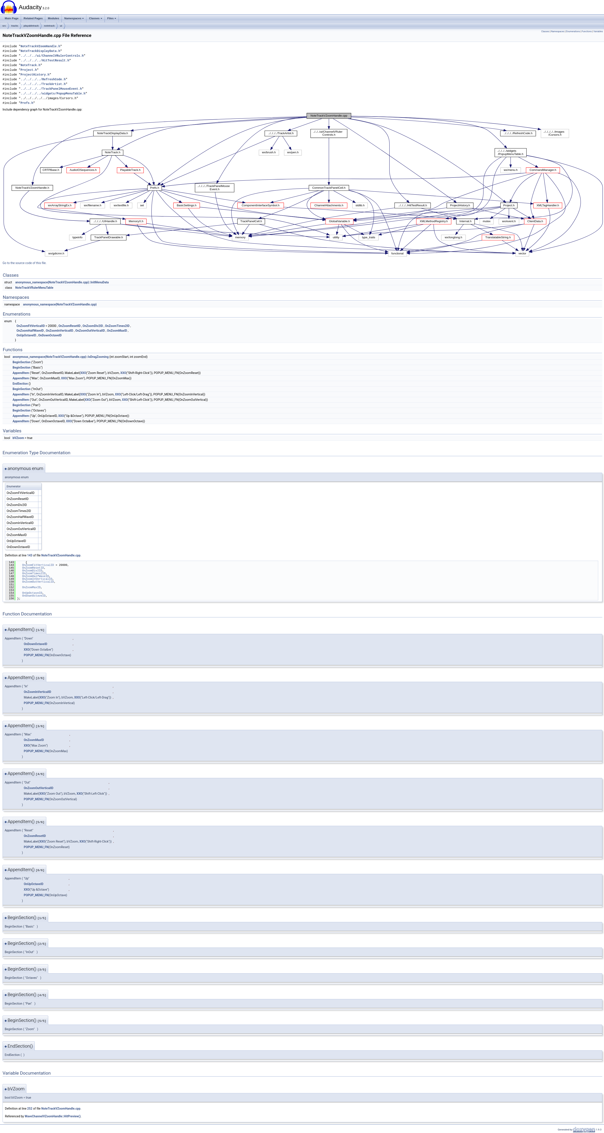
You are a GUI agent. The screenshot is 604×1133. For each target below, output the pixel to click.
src (4, 25)
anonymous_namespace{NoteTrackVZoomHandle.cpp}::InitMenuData (62, 282)
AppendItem (21, 373)
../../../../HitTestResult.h (45, 60)
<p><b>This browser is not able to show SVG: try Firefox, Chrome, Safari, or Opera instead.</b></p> (303, 185)
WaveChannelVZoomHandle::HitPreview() (53, 1116)
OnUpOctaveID (26, 335)
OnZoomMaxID (117, 330)
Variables (598, 31)
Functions (587, 31)
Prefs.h (27, 103)
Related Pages (33, 18)
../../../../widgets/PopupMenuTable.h (53, 93)
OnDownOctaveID (50, 335)
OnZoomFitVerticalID (31, 326)
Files (111, 18)
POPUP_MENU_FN (36, 655)
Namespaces (74, 18)
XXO (83, 373)
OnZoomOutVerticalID (90, 330)
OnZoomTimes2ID (117, 326)
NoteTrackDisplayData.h (40, 51)
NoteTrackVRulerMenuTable (34, 287)
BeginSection (22, 362)
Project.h (29, 70)
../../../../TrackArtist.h (43, 84)
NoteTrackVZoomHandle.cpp (60, 555)
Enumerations (573, 31)
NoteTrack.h (30, 65)
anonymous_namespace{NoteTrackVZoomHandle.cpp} (59, 304)
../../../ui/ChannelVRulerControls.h (52, 56)
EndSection (20, 383)
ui (61, 25)
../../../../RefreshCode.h (43, 79)
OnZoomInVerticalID (59, 330)
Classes (95, 18)
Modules (53, 18)
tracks (14, 25)
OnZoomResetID (70, 326)
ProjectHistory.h (35, 75)
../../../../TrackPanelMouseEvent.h (51, 89)
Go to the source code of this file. (25, 263)
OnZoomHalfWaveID (30, 330)
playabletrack (31, 25)
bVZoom (18, 438)
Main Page (11, 18)
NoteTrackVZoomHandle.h (40, 46)
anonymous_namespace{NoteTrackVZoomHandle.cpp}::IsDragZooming (61, 356)
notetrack (49, 25)
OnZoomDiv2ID (93, 326)
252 (29, 1108)
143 (29, 555)
